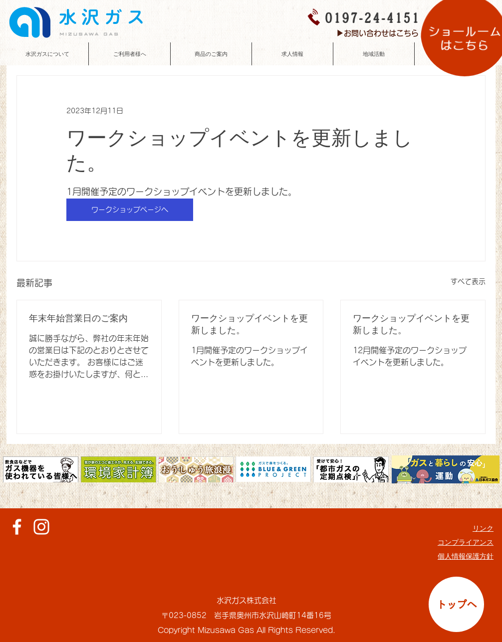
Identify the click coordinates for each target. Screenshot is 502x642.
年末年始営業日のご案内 (78, 318)
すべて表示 (468, 281)
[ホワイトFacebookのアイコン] (16, 526)
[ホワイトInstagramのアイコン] (41, 526)
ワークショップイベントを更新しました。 (249, 324)
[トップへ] (456, 604)
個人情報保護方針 (466, 556)
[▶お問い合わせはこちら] (377, 33)
